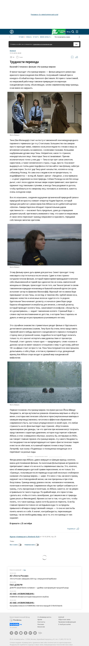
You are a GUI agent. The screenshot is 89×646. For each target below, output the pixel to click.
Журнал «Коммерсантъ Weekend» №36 (25, 536)
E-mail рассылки (64, 624)
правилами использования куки (42, 44)
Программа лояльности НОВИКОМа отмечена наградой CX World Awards (36, 606)
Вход (68, 32)
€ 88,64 (28, 37)
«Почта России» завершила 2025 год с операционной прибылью (33, 579)
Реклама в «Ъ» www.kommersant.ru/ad (44, 14)
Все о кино (14, 544)
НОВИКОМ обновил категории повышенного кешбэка (29, 597)
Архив (40, 619)
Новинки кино (29, 544)
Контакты (41, 622)
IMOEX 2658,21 (45, 37)
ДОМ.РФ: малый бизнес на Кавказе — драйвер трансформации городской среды (39, 588)
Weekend (13, 51)
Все (25, 570)
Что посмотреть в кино (62, 37)
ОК (76, 44)
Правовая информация (67, 622)
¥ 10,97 (35, 37)
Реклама (41, 624)
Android (61, 617)
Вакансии (41, 627)
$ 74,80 (21, 37)
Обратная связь (64, 619)
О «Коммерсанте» (44, 617)
